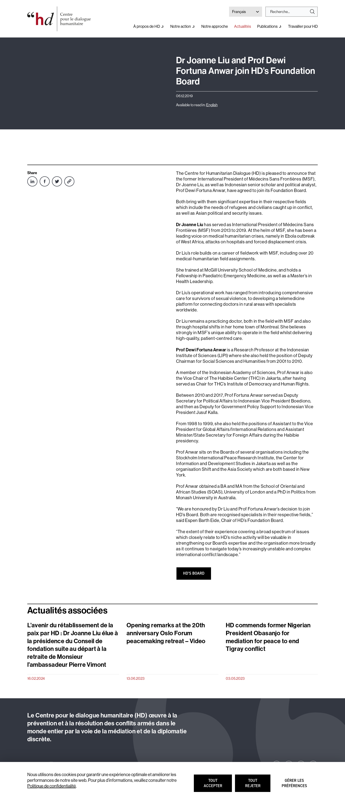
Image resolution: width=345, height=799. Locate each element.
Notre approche (214, 26)
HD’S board (193, 573)
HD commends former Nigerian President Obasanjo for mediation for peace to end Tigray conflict (268, 637)
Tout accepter (218, 785)
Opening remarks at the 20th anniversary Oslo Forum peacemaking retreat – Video (166, 633)
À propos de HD (146, 26)
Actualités (242, 26)
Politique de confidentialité (51, 786)
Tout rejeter (258, 785)
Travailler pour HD (303, 26)
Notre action (180, 26)
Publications (267, 26)
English (212, 105)
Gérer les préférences (295, 785)
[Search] (289, 11)
